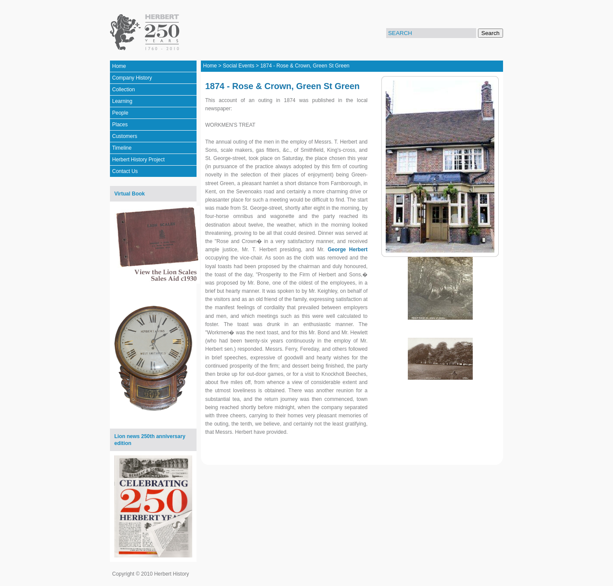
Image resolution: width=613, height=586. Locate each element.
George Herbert (348, 250)
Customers (124, 136)
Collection (123, 89)
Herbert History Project (138, 160)
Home (119, 66)
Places (120, 125)
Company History (132, 78)
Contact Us (125, 171)
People (120, 113)
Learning (122, 101)
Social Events (239, 66)
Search (490, 33)
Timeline (122, 148)
